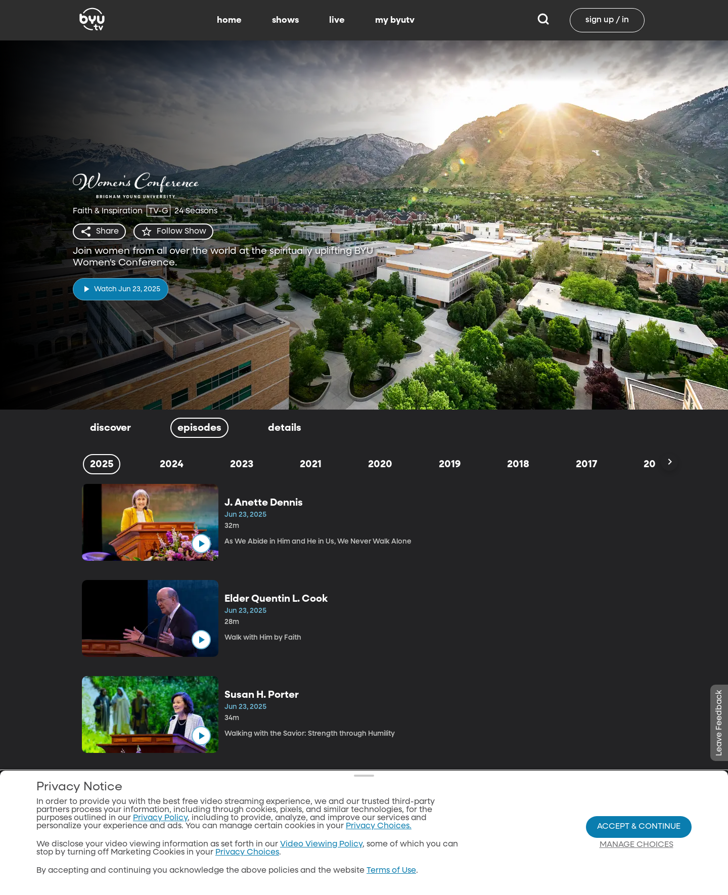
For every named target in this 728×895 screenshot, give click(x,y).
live (337, 20)
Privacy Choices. (379, 833)
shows (285, 20)
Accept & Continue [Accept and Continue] (638, 833)
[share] (99, 231)
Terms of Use (391, 878)
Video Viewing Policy (321, 851)
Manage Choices (636, 851)
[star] (173, 231)
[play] (120, 289)
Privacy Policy (160, 825)
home (229, 20)
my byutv (395, 20)
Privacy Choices (247, 860)
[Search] (543, 20)
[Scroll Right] (669, 462)
